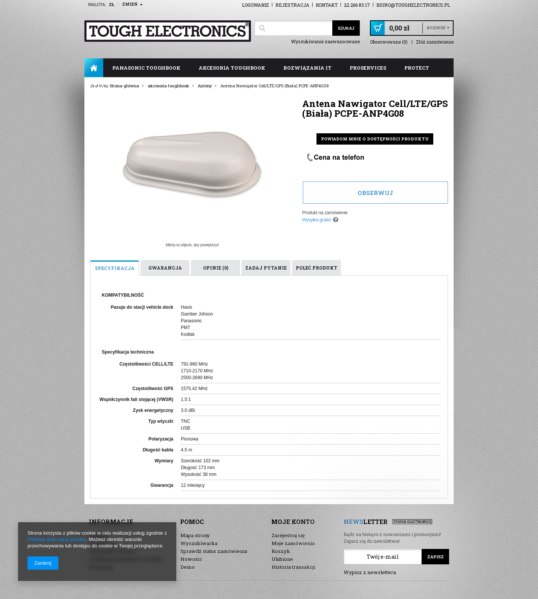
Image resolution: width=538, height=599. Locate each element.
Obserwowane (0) (389, 42)
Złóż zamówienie (435, 42)
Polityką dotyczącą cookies (57, 539)
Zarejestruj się (288, 535)
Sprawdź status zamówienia (213, 551)
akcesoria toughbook (232, 67)
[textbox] (293, 28)
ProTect (416, 67)
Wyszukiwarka (198, 543)
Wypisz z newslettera (370, 572)
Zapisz (435, 556)
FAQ (98, 86)
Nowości (191, 559)
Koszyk (281, 551)
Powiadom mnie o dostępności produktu (375, 139)
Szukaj (346, 28)
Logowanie (255, 5)
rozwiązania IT (307, 67)
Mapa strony (195, 535)
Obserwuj (375, 193)
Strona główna (93, 67)
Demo (187, 567)
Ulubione (282, 559)
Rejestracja (292, 5)
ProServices (368, 67)
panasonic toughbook (146, 67)
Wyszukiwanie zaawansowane (325, 41)
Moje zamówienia (293, 543)
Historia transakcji (293, 567)
